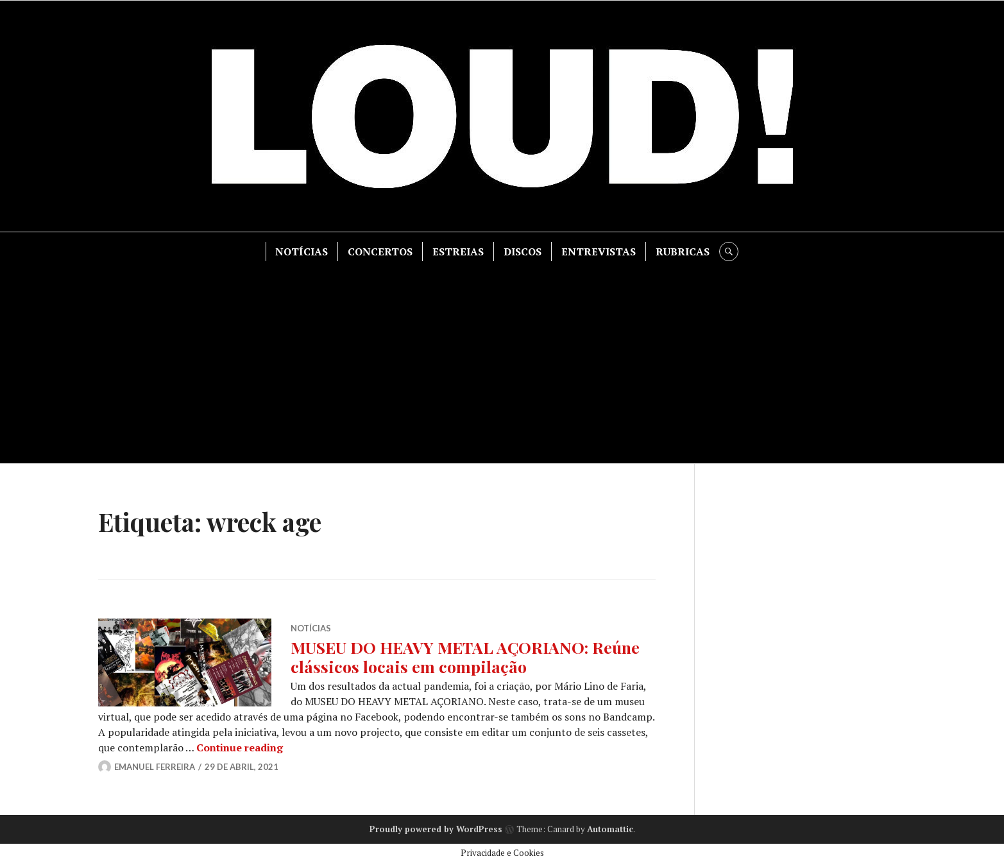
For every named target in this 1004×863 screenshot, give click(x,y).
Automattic (610, 829)
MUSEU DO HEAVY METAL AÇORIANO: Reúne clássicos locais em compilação (465, 657)
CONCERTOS (380, 251)
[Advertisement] (502, 357)
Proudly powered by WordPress (436, 829)
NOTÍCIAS (301, 251)
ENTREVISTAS (598, 251)
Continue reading (239, 747)
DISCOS (522, 251)
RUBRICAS (683, 251)
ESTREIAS (458, 251)
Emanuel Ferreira (154, 767)
